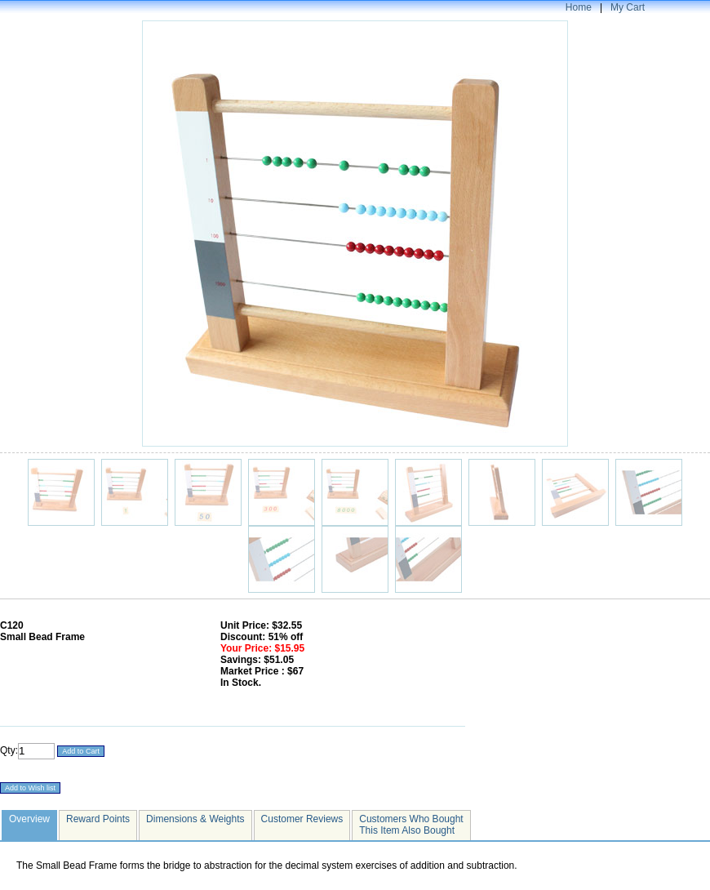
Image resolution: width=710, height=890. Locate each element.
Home (579, 7)
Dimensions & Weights (195, 819)
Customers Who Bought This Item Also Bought (411, 824)
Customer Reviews (302, 819)
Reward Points (98, 819)
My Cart (627, 7)
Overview (29, 819)
